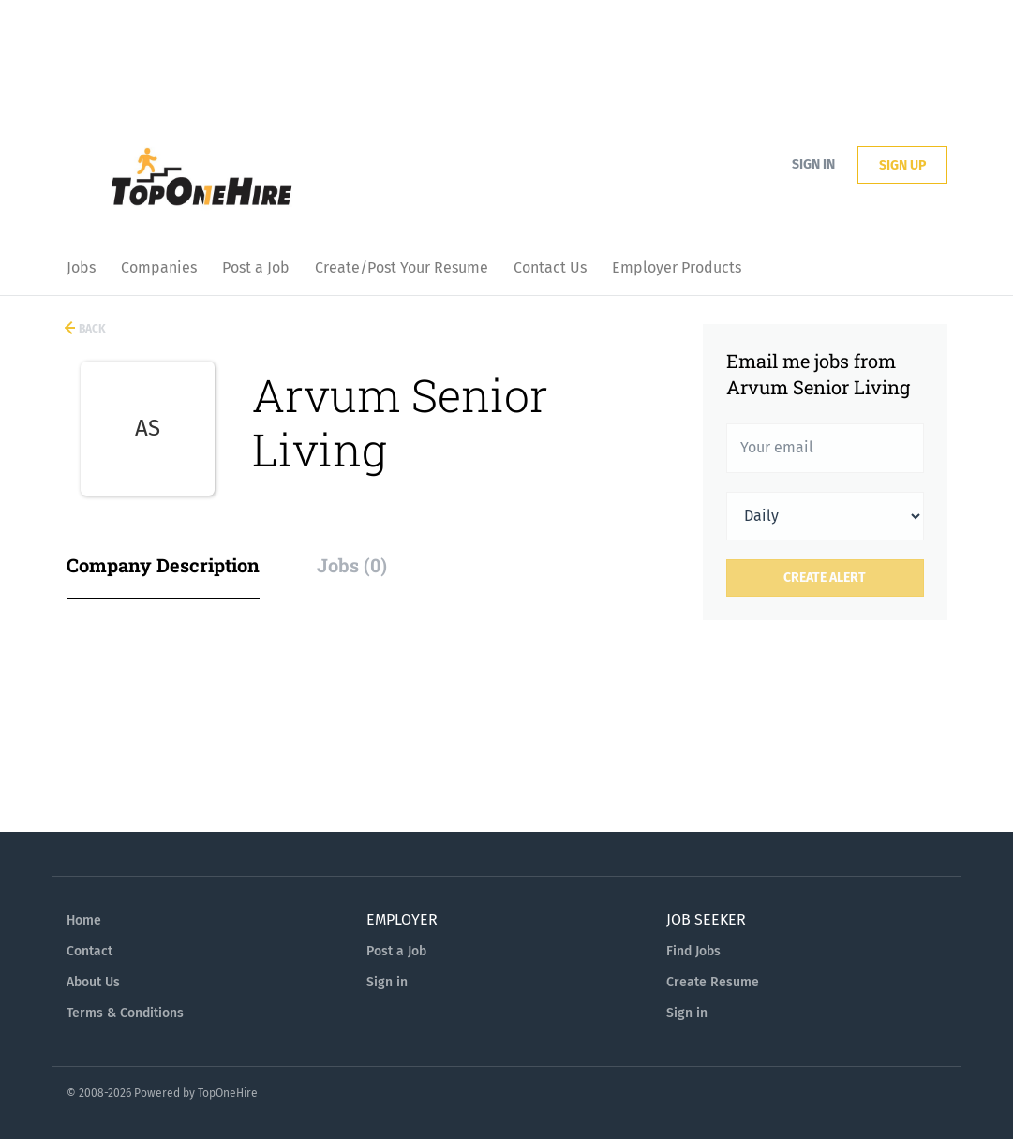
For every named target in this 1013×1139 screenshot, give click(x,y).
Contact (89, 951)
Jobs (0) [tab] (352, 565)
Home (84, 920)
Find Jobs (693, 951)
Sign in (813, 164)
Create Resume (712, 982)
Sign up (902, 165)
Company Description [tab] (163, 565)
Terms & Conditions (125, 1013)
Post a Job (396, 951)
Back (91, 328)
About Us (93, 982)
